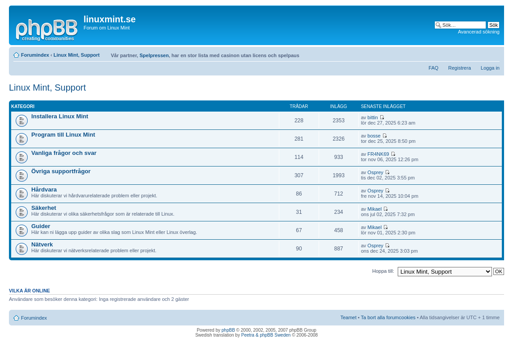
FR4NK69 (378, 154)
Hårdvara (44, 189)
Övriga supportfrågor (61, 171)
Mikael (374, 209)
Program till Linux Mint (63, 134)
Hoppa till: (383, 271)
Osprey (375, 172)
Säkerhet (43, 207)
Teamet (349, 317)
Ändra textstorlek (493, 53)
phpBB (228, 330)
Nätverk (42, 244)
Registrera (459, 68)
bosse (373, 135)
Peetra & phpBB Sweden (266, 335)
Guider (40, 226)
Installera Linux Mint (59, 116)
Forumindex (35, 55)
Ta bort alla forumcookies (388, 317)
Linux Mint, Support (77, 55)
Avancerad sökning (479, 31)
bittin (372, 117)
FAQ (433, 68)
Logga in (490, 68)
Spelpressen (153, 55)
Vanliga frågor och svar (64, 153)
